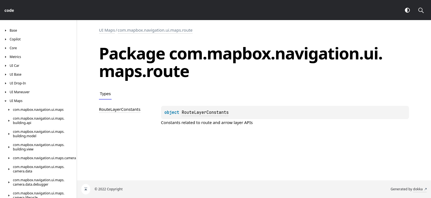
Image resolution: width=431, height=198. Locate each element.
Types (105, 93)
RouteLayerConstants (205, 112)
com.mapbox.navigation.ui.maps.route (155, 30)
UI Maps (107, 30)
